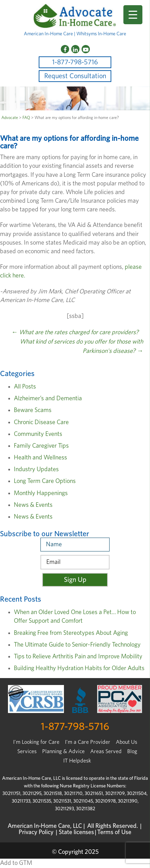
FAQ (26, 118)
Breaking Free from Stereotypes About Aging (71, 633)
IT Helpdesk (77, 761)
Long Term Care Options (45, 481)
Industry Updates (36, 469)
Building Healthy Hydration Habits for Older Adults (79, 668)
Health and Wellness (40, 458)
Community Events (38, 434)
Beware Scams (32, 410)
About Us (126, 742)
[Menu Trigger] (132, 14)
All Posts (25, 387)
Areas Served (106, 751)
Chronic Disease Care (41, 422)
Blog (132, 751)
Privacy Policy (36, 832)
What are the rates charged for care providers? (75, 332)
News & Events (33, 505)
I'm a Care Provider (87, 742)
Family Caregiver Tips (41, 446)
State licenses (76, 832)
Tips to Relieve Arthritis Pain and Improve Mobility (78, 657)
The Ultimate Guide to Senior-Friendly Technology (77, 645)
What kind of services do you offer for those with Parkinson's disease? (81, 346)
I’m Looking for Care (36, 742)
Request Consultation (75, 76)
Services (27, 751)
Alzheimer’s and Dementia (48, 398)
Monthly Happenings (41, 493)
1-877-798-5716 (75, 62)
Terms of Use (114, 832)
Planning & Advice (63, 751)
